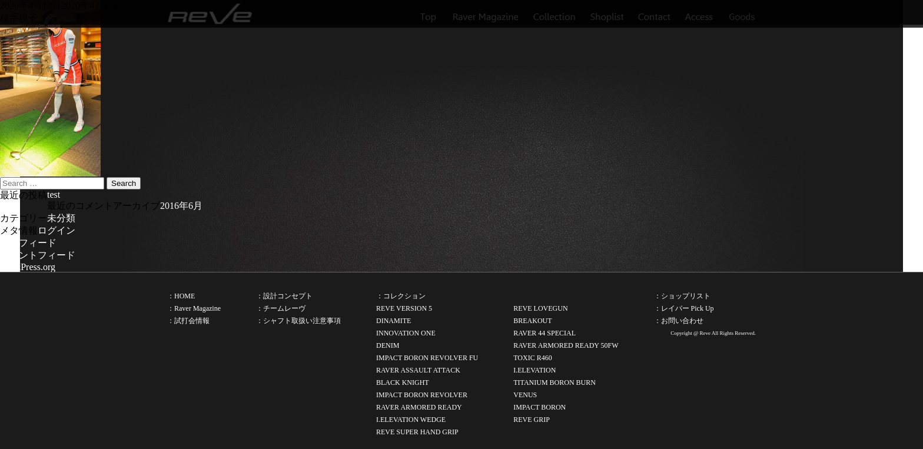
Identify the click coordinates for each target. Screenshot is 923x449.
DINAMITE (393, 321)
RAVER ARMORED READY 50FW (565, 345)
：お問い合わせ (678, 321)
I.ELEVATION (534, 370)
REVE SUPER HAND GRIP (417, 432)
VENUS (525, 395)
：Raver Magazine (194, 308)
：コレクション (401, 296)
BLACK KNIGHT (402, 382)
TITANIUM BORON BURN (554, 382)
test (53, 194)
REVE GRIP (531, 419)
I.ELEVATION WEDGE (411, 419)
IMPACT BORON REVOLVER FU (427, 358)
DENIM (387, 345)
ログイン (56, 230)
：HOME (181, 296)
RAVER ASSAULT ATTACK (418, 370)
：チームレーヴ (281, 308)
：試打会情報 (188, 321)
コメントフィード (37, 255)
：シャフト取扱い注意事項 (298, 321)
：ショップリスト (682, 296)
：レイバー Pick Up (684, 308)
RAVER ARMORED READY (419, 407)
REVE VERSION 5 (404, 308)
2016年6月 (181, 206)
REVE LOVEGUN (540, 308)
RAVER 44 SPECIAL (544, 333)
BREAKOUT (532, 321)
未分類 (61, 218)
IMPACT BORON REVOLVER (421, 395)
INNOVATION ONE (406, 333)
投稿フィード (28, 243)
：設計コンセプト (284, 296)
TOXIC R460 (532, 358)
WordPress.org (27, 267)
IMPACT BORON (539, 407)
